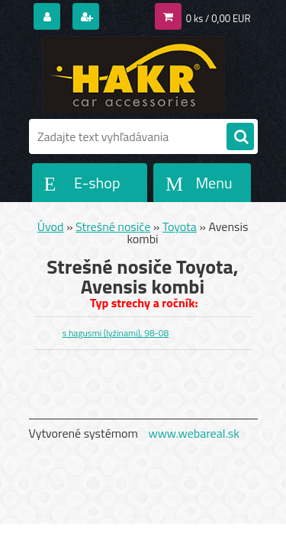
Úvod (50, 226)
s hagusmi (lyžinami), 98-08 (116, 333)
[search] (240, 137)
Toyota (179, 226)
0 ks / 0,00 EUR (218, 18)
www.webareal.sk (193, 433)
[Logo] (134, 75)
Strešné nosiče (113, 226)
